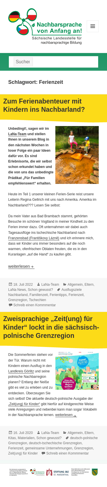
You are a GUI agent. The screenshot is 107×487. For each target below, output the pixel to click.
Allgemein (75, 285)
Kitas (12, 438)
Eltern (88, 285)
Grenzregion (17, 300)
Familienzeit (39, 295)
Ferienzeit (76, 295)
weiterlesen (21, 266)
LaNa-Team (17, 134)
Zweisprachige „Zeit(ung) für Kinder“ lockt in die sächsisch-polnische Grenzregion (51, 327)
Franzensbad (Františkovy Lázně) (33, 238)
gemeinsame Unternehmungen (48, 448)
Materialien (26, 438)
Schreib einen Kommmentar (34, 305)
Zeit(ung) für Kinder (23, 453)
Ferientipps (58, 295)
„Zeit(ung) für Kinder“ (24, 404)
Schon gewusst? (40, 290)
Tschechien (37, 300)
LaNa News (17, 290)
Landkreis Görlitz (21, 371)
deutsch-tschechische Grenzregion (55, 443)
